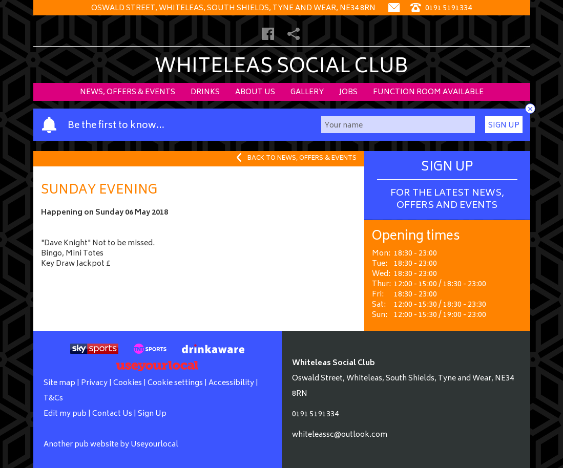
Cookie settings (175, 383)
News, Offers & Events (127, 92)
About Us (255, 92)
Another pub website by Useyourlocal (111, 444)
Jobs (348, 92)
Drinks (205, 92)
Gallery (307, 92)
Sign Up (503, 125)
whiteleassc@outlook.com (339, 435)
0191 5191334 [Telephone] (441, 8)
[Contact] (394, 8)
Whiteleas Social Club (281, 68)
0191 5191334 (315, 414)
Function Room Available (428, 92)
